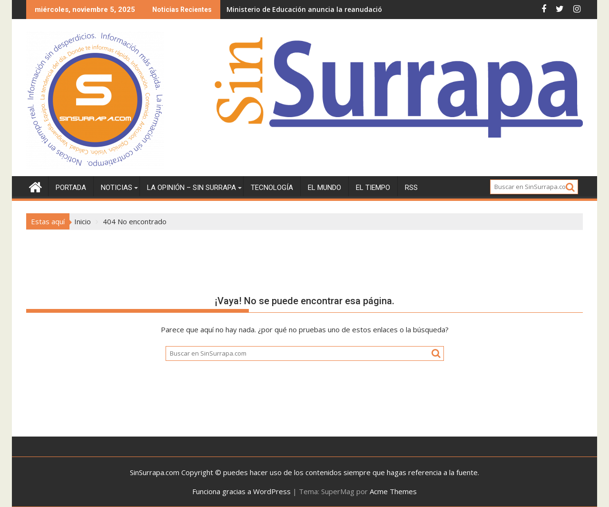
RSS (411, 187)
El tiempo (373, 187)
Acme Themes (393, 491)
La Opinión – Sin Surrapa (191, 187)
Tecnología (272, 187)
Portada (71, 187)
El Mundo (324, 187)
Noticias (116, 187)
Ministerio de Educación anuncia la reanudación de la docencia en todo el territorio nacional (380, 9)
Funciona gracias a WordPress (241, 491)
